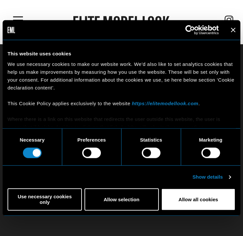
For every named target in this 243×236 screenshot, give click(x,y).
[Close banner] (233, 30)
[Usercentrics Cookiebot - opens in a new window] (190, 30)
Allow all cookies (198, 199)
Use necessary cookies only (45, 199)
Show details (208, 177)
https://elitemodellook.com (165, 103)
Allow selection (121, 199)
